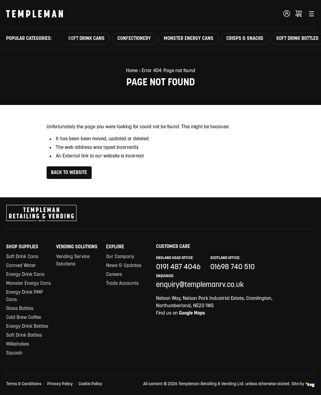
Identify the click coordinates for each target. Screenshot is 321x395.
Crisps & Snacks (244, 38)
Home (132, 70)
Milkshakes (17, 344)
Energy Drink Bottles (27, 326)
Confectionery (134, 38)
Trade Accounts (122, 283)
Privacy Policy (60, 384)
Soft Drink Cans (86, 38)
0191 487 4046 (178, 267)
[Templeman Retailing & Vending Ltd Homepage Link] (34, 13)
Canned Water (21, 265)
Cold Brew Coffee (23, 317)
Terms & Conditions (23, 384)
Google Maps (192, 313)
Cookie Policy (90, 384)
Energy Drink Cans (25, 274)
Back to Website (69, 172)
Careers (114, 274)
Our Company (120, 256)
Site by (303, 384)
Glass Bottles (19, 308)
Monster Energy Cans (188, 38)
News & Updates (123, 265)
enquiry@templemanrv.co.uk (200, 285)
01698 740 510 (232, 267)
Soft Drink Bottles (24, 335)
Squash (14, 353)
